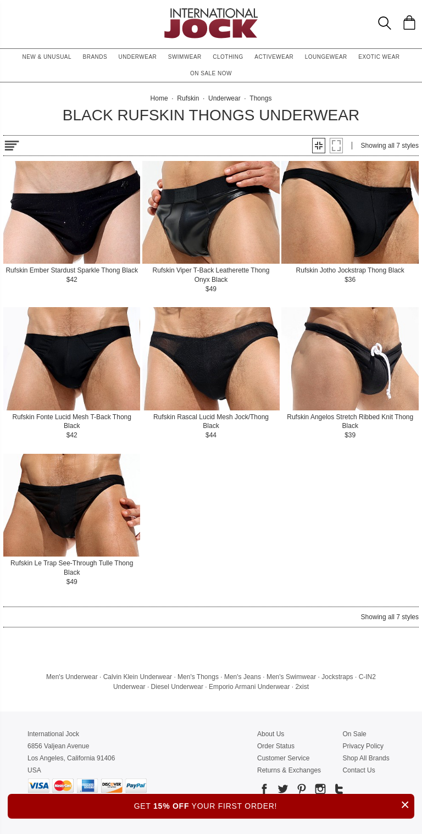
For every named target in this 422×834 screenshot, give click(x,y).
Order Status (276, 746)
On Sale (354, 734)
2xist (302, 687)
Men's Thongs (198, 677)
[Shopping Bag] (409, 22)
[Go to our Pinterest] (300, 791)
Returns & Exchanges (289, 770)
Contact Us (358, 770)
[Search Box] (384, 23)
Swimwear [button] (185, 57)
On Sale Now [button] (211, 73)
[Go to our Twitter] (282, 791)
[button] (318, 145)
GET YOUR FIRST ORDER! (274, 804)
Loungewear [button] (326, 57)
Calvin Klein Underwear (137, 677)
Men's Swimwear (291, 677)
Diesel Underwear (177, 687)
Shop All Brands (365, 758)
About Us (270, 734)
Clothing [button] (228, 57)
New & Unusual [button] (46, 57)
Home (159, 98)
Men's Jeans (242, 677)
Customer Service (283, 758)
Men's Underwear (72, 677)
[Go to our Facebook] (264, 791)
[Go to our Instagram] (319, 791)
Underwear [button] (138, 57)
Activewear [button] (273, 57)
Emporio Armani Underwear (249, 687)
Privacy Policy (363, 746)
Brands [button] (95, 57)
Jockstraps (337, 677)
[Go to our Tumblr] (338, 791)
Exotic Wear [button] (378, 57)
